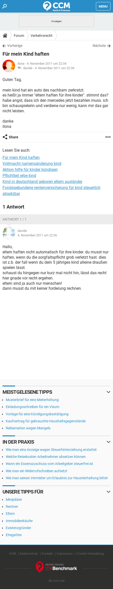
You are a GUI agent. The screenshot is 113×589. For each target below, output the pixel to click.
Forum (19, 36)
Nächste (99, 46)
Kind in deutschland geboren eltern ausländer (42, 181)
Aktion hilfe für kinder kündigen (30, 169)
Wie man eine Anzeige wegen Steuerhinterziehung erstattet (51, 450)
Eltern (10, 514)
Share (13, 137)
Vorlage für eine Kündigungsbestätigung (37, 414)
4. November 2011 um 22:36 (54, 68)
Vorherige (14, 46)
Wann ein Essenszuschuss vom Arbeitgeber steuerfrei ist (49, 464)
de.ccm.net (56, 580)
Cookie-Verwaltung (90, 553)
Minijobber (14, 500)
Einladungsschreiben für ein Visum (32, 407)
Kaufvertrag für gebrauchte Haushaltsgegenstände (46, 421)
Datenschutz (29, 553)
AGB (12, 553)
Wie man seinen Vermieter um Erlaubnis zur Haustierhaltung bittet (57, 478)
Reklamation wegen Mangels (28, 428)
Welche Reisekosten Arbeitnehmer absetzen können (46, 457)
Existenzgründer (18, 528)
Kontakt (47, 553)
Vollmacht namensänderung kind (32, 163)
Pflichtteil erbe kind (19, 175)
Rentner (12, 507)
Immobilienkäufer (19, 521)
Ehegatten (14, 535)
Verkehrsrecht (41, 36)
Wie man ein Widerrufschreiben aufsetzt (36, 471)
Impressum (64, 553)
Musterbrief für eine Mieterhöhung (32, 400)
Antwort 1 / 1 (15, 219)
